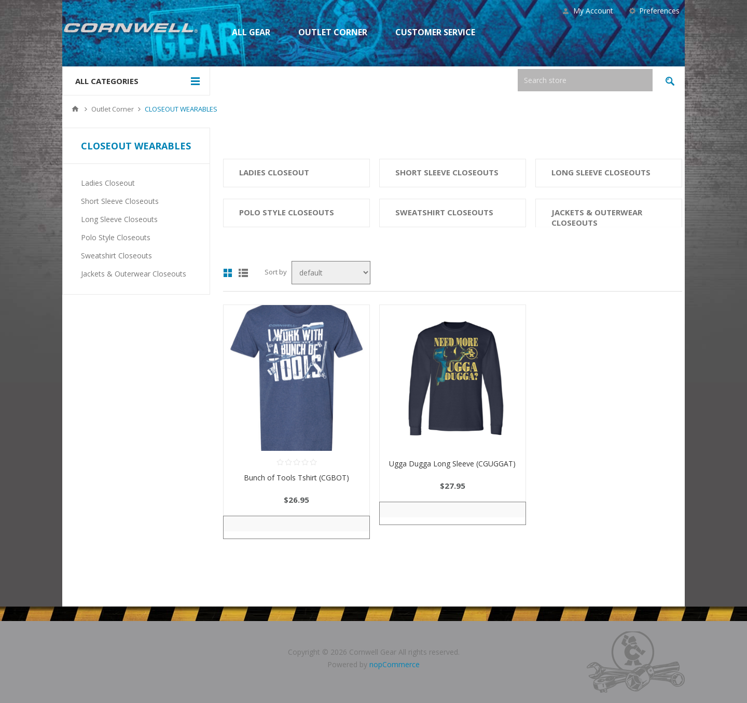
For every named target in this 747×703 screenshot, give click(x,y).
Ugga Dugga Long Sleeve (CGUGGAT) (452, 463)
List (243, 273)
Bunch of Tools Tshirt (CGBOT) (296, 478)
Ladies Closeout (274, 172)
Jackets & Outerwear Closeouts (596, 217)
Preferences (659, 11)
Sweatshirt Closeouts (444, 212)
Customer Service (435, 32)
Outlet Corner (332, 32)
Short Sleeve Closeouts (447, 172)
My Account (593, 11)
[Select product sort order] (331, 272)
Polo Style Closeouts (286, 212)
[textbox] (585, 80)
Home (75, 109)
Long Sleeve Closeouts (601, 172)
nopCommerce (394, 664)
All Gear (251, 32)
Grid (227, 273)
